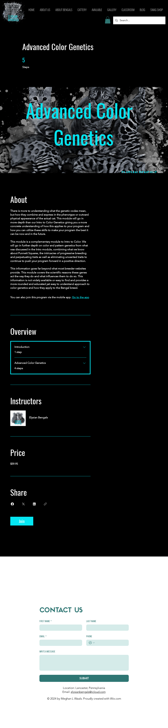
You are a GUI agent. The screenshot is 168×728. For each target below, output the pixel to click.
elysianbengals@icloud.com (88, 692)
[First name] (59, 628)
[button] (108, 20)
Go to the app (80, 297)
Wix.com (115, 698)
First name (45, 621)
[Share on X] (23, 504)
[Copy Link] (45, 504)
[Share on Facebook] (12, 504)
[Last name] (106, 628)
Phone (89, 636)
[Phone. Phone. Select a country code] (91, 643)
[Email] (59, 643)
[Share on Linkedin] (34, 504)
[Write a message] (84, 662)
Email (42, 636)
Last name (91, 621)
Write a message (47, 651)
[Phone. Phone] (111, 643)
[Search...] (139, 20)
